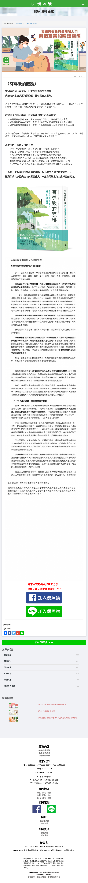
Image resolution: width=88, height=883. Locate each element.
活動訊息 (7, 674)
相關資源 (44, 829)
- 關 (44, 821)
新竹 (44, 795)
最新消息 (7, 655)
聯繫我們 (44, 761)
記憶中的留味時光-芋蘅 (46, 711)
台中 (49, 795)
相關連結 (44, 802)
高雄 (49, 798)
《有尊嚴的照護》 (31, 23)
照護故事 (7, 667)
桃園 (39, 795)
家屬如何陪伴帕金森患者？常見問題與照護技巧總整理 (57, 718)
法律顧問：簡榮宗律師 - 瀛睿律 (44, 877)
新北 (44, 793)
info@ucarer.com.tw (44, 772)
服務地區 (44, 788)
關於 (44, 817)
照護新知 (19, 23)
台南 (44, 798)
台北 (39, 793)
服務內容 (44, 746)
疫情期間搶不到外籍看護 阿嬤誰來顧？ (52, 704)
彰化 (39, 798)
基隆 (49, 793)
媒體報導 (7, 680)
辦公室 (44, 842)
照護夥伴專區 (9, 686)
